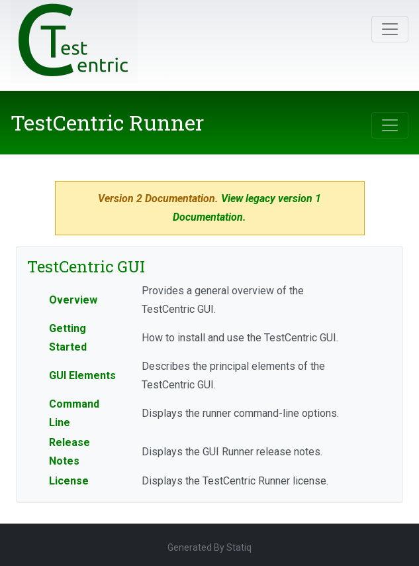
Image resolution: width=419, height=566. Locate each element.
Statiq (239, 547)
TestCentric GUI (86, 266)
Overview (73, 300)
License (69, 481)
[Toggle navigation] (389, 29)
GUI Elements (82, 375)
